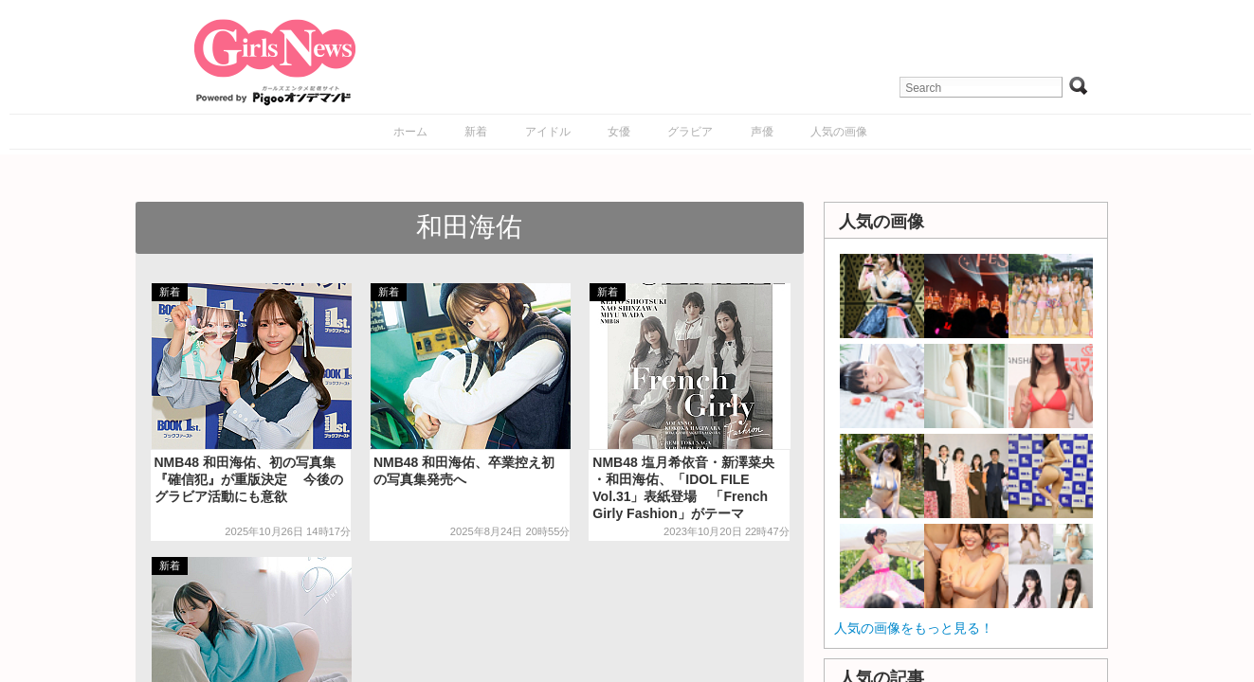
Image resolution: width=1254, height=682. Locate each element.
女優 (619, 131)
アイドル (548, 131)
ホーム (410, 131)
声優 (762, 131)
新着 (475, 131)
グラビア (690, 131)
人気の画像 (838, 131)
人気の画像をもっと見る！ (913, 628)
